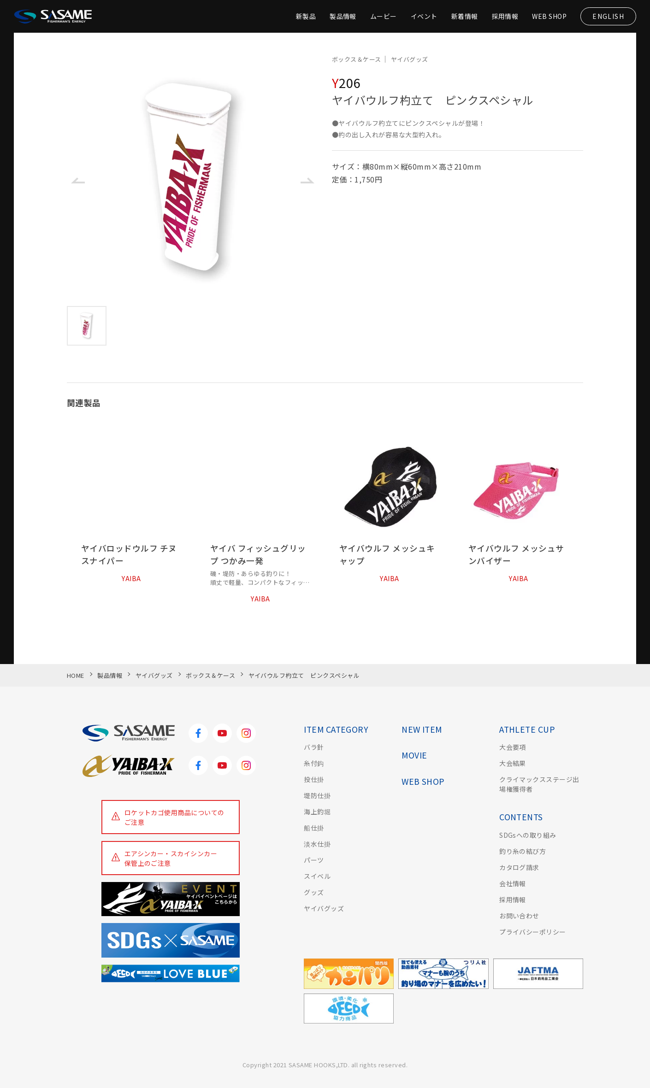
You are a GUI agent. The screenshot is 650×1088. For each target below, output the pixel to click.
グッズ (314, 892)
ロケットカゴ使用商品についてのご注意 (174, 817)
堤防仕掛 (317, 795)
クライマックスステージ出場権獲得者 (539, 784)
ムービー (383, 16)
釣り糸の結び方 (522, 851)
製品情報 (343, 16)
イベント (424, 16)
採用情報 (504, 16)
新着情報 (464, 16)
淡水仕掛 (317, 843)
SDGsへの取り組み (527, 835)
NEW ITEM (422, 729)
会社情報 (512, 883)
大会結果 (512, 763)
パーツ (314, 860)
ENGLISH (608, 16)
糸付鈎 (314, 763)
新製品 (305, 16)
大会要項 (512, 747)
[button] (77, 181)
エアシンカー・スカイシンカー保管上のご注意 (171, 858)
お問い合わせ (519, 915)
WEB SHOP (549, 16)
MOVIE (414, 755)
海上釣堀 (317, 811)
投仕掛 (314, 779)
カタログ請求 (519, 867)
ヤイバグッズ (324, 908)
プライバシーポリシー (532, 931)
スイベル (317, 876)
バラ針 (314, 747)
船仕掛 (314, 827)
